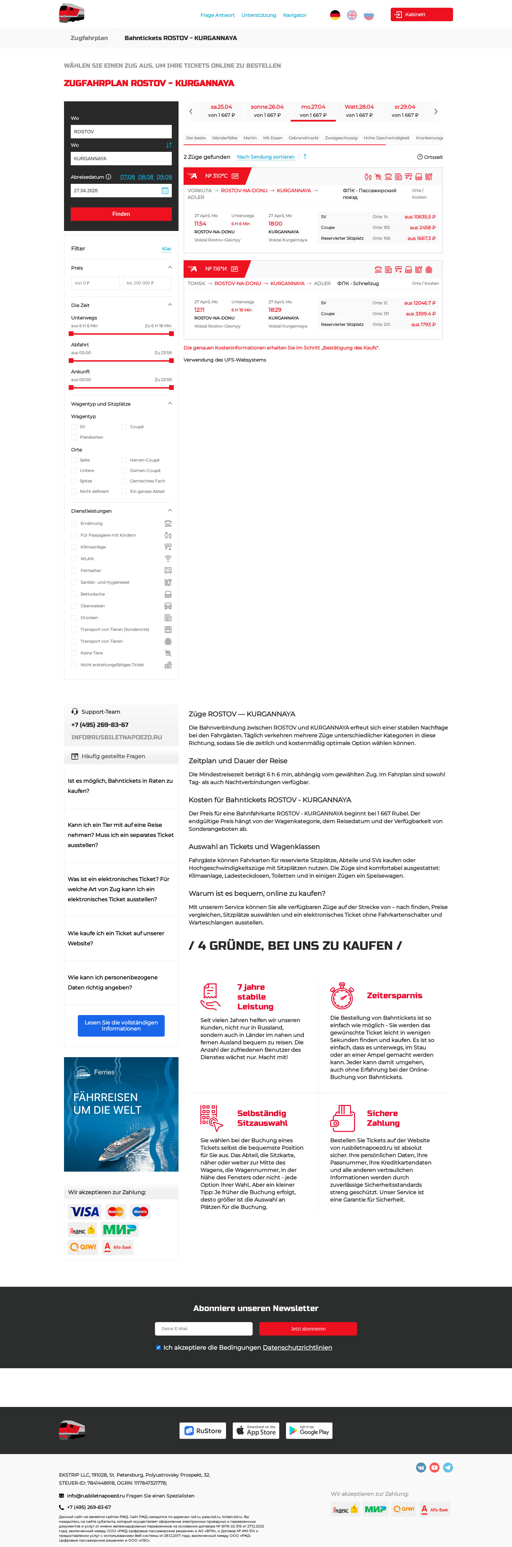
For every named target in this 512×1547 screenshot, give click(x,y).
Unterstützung (259, 15)
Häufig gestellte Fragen (113, 756)
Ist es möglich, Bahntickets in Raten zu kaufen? (120, 786)
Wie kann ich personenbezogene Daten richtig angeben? (113, 982)
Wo (75, 118)
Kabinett (415, 14)
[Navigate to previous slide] (191, 111)
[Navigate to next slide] (435, 111)
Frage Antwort (217, 15)
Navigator (295, 15)
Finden (121, 214)
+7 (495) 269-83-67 (89, 1507)
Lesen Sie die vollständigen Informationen (121, 1025)
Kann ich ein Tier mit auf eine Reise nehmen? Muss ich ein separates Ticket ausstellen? (121, 835)
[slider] (71, 333)
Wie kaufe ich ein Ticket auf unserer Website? (116, 938)
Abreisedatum (91, 177)
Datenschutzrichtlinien (297, 1347)
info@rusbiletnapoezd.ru (96, 1496)
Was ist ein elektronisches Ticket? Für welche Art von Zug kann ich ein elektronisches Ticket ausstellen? (118, 889)
